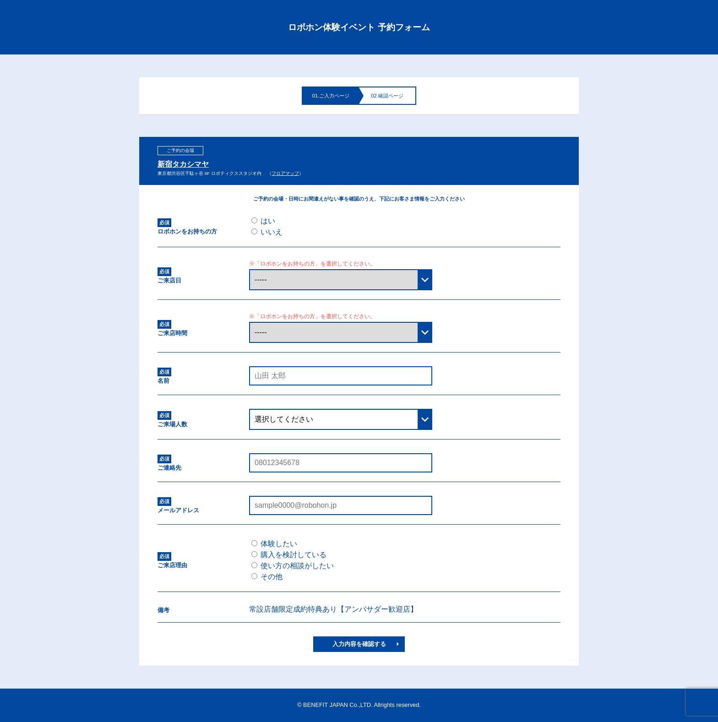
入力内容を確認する (359, 644)
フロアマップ (285, 173)
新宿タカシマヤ (183, 164)
